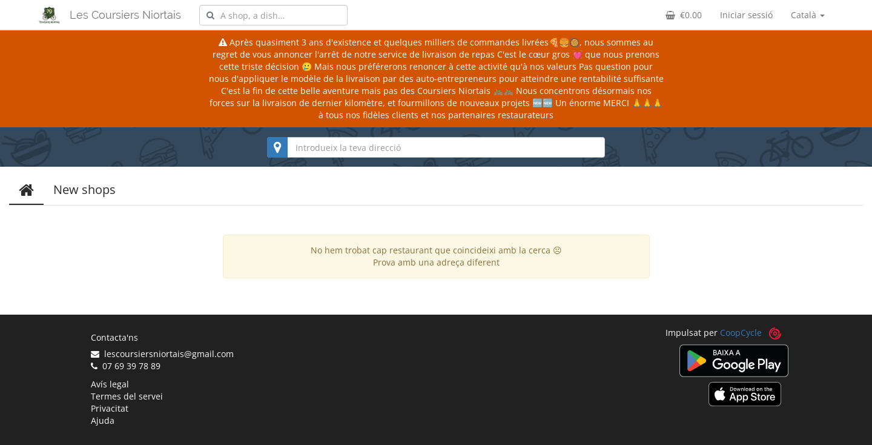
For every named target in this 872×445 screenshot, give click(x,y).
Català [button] (808, 15)
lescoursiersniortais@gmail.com (162, 354)
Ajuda (102, 420)
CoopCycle (741, 332)
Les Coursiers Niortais (125, 14)
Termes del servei (127, 396)
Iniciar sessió (746, 15)
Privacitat (109, 408)
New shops (84, 189)
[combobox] (273, 15)
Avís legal (110, 384)
